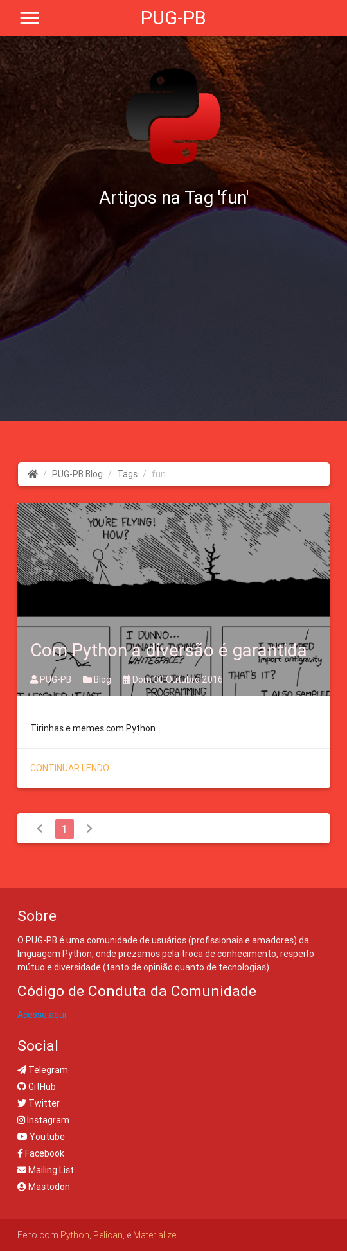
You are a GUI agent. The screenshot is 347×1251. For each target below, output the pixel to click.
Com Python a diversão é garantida (168, 650)
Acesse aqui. (42, 1014)
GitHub (36, 1086)
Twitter (38, 1103)
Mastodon (43, 1187)
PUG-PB (173, 18)
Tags (127, 474)
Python (74, 1235)
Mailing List (45, 1170)
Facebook (40, 1153)
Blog (98, 679)
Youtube (41, 1136)
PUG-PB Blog (77, 474)
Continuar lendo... (72, 768)
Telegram (42, 1070)
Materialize (154, 1235)
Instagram (43, 1120)
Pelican (108, 1235)
